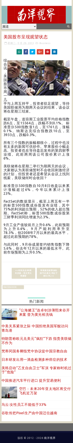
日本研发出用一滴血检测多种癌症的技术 (34, 359)
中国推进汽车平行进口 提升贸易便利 (31, 380)
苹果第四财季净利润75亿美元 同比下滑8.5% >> (49, 273)
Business (45, 43)
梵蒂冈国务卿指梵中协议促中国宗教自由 (34, 351)
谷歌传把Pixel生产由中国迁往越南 (29, 413)
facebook (10, 287)
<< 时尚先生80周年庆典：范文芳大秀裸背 (23, 273)
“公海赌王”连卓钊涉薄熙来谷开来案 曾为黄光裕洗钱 (44, 312)
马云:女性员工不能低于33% (24, 404)
